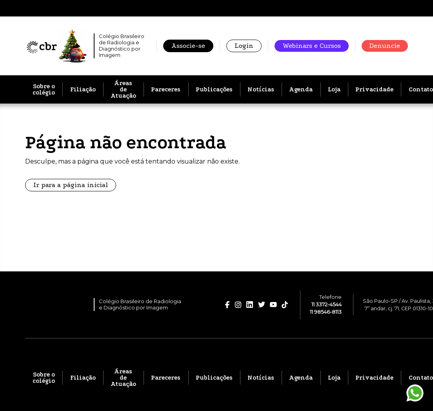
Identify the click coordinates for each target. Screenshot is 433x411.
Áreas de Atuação (123, 89)
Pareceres (165, 89)
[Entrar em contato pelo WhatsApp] (415, 393)
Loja (334, 89)
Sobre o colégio (44, 89)
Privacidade (374, 89)
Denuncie (384, 45)
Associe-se (188, 45)
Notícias (260, 89)
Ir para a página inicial (70, 185)
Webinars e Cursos (311, 45)
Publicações (214, 89)
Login (244, 45)
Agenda (301, 89)
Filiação (83, 89)
